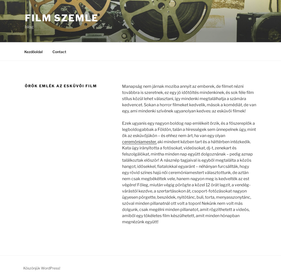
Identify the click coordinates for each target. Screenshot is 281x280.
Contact (59, 52)
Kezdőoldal (33, 52)
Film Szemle (62, 18)
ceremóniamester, (139, 141)
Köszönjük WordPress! (41, 268)
